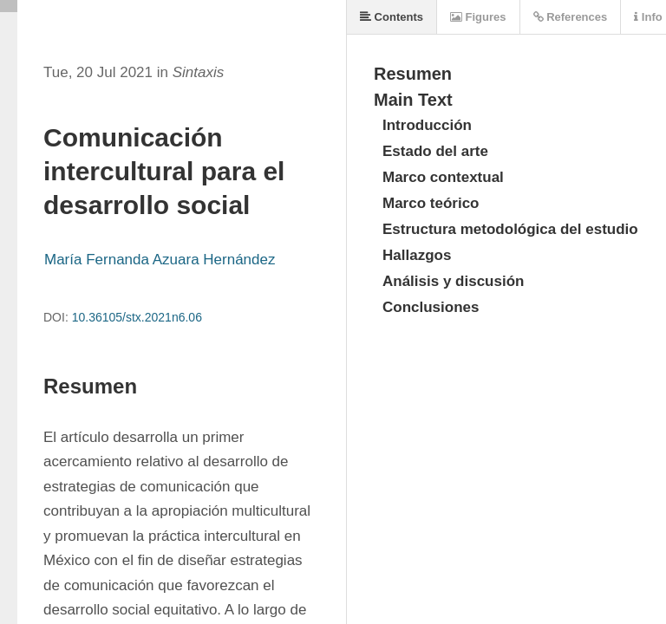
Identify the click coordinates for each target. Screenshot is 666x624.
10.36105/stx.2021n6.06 (137, 317)
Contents (391, 16)
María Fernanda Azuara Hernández (160, 259)
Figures (478, 16)
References (570, 16)
